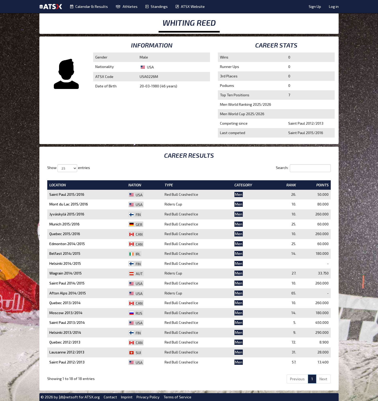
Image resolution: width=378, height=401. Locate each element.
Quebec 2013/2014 (65, 302)
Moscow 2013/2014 (65, 312)
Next (323, 379)
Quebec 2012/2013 (64, 342)
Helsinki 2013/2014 (65, 332)
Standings (156, 6)
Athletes (127, 6)
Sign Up (315, 6)
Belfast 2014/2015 (64, 253)
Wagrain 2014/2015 (65, 273)
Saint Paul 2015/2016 (66, 194)
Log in (334, 6)
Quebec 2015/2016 (64, 233)
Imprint (127, 397)
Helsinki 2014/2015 (65, 263)
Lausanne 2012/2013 (66, 352)
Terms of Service (177, 397)
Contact (110, 397)
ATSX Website (190, 6)
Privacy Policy (148, 397)
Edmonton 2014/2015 (67, 243)
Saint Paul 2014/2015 (67, 283)
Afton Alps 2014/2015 (67, 293)
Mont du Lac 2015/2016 (68, 204)
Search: (303, 168)
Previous (297, 379)
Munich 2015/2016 (64, 224)
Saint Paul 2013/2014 (67, 322)
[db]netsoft (68, 397)
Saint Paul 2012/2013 (67, 362)
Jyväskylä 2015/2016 (66, 214)
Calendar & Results (89, 6)
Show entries (68, 168)
